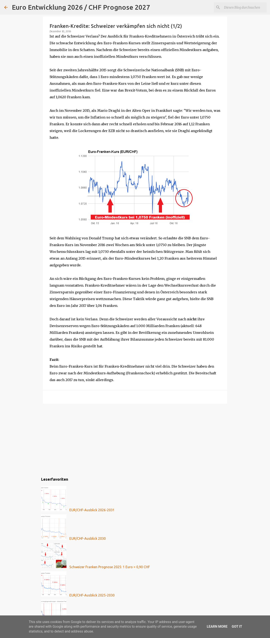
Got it (237, 627)
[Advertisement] (135, 439)
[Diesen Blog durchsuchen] (244, 7)
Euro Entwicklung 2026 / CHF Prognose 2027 (81, 7)
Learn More (217, 627)
